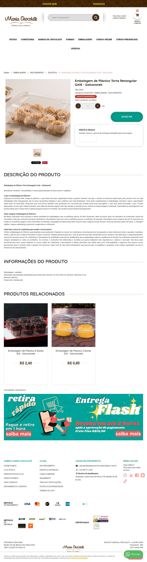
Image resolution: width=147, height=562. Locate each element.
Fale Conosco (11, 482)
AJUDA (43, 461)
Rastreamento (47, 465)
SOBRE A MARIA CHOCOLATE (18, 461)
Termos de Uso (47, 490)
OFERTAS (75, 48)
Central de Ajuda (49, 4)
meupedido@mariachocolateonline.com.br (98, 465)
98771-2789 (86, 470)
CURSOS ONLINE (104, 39)
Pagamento (45, 478)
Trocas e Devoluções (50, 482)
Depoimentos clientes (15, 486)
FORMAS (70, 39)
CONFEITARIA (27, 39)
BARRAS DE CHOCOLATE (50, 39)
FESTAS (13, 39)
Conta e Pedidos (117, 18)
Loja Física (9, 470)
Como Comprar (47, 474)
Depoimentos (99, 4)
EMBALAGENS (85, 39)
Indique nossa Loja (14, 474)
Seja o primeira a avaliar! (86, 100)
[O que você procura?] (95, 17)
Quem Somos (10, 465)
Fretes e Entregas (49, 470)
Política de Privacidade (51, 486)
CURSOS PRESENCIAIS (127, 39)
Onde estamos (11, 478)
